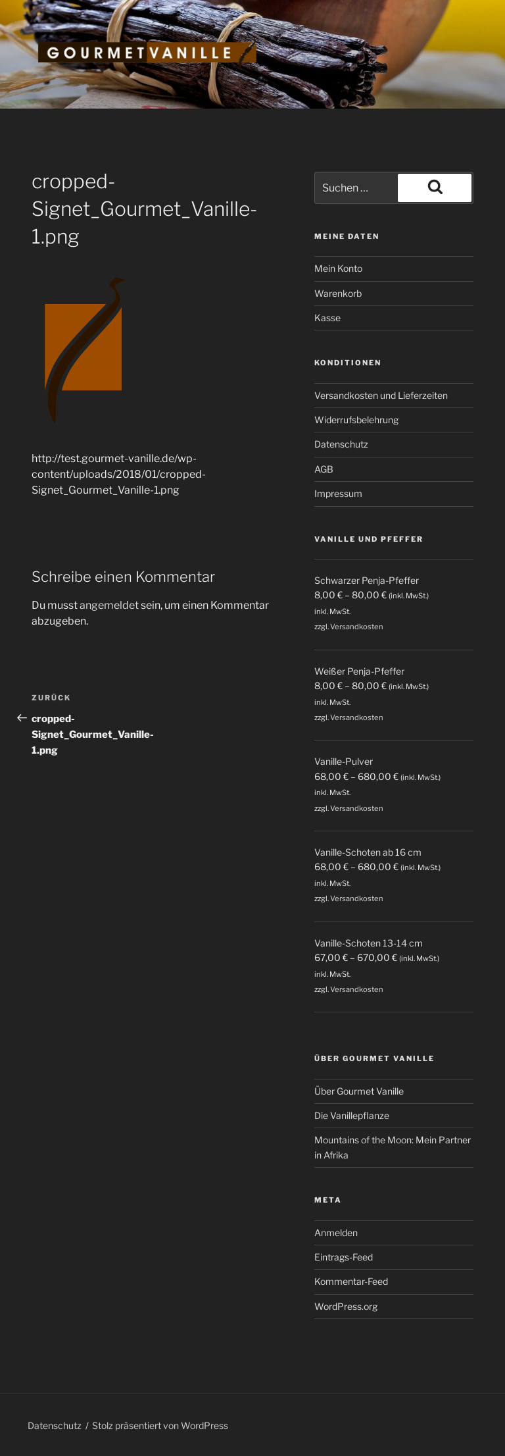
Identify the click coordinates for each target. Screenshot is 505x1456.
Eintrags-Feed (343, 1256)
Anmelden (336, 1232)
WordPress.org (345, 1306)
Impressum (338, 493)
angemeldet (109, 605)
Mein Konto (338, 268)
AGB (323, 469)
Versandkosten (356, 626)
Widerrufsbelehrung (356, 419)
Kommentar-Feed (351, 1281)
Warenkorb (338, 293)
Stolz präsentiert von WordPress (160, 1425)
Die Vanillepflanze (351, 1115)
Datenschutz (341, 444)
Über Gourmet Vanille (359, 1091)
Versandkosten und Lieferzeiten (381, 395)
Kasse (327, 317)
